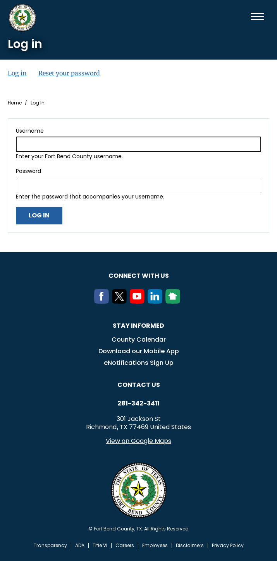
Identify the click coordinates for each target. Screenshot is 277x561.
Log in (17, 73)
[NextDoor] (174, 301)
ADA (79, 545)
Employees (155, 545)
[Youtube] (139, 301)
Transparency (50, 545)
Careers (124, 545)
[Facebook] (103, 301)
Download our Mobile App (138, 351)
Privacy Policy (228, 545)
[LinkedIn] (156, 301)
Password (28, 171)
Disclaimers (190, 545)
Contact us (138, 384)
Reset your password (69, 73)
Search (245, 16)
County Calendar (139, 339)
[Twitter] (121, 301)
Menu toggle (257, 16)
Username (30, 131)
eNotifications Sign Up (139, 362)
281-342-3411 (138, 403)
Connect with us (138, 275)
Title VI (100, 545)
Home (15, 103)
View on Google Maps (138, 440)
